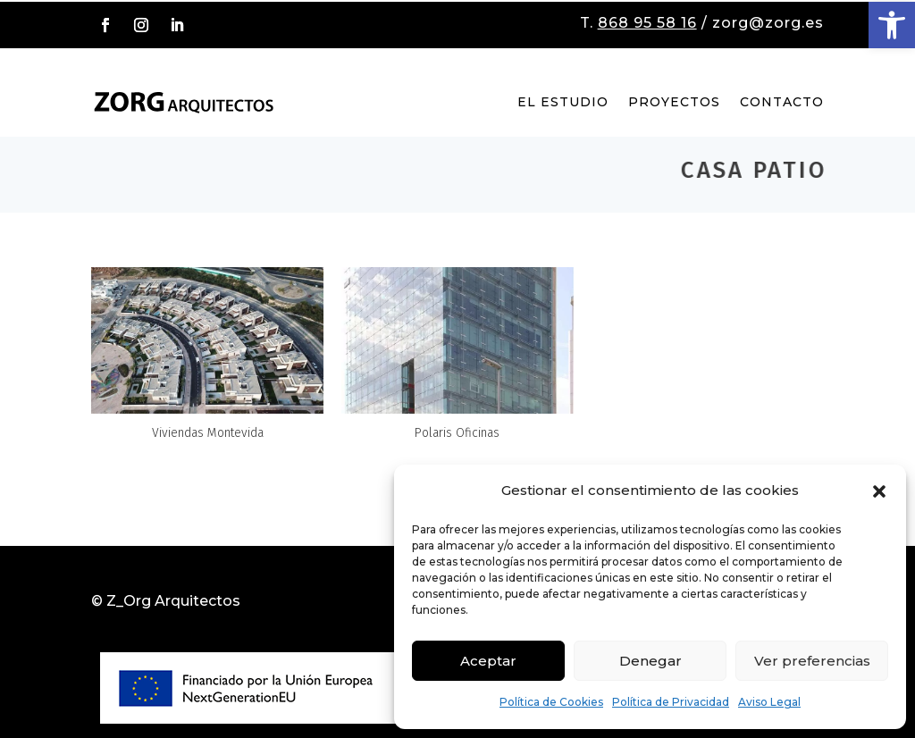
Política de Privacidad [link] (670, 702)
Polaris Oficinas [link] (457, 432)
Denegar (650, 660)
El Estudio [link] (563, 102)
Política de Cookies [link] (551, 702)
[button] (879, 491)
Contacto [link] (782, 102)
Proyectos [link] (674, 102)
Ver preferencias (812, 660)
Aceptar (488, 660)
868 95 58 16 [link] (647, 22)
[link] (892, 25)
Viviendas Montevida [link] (208, 432)
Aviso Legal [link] (769, 702)
